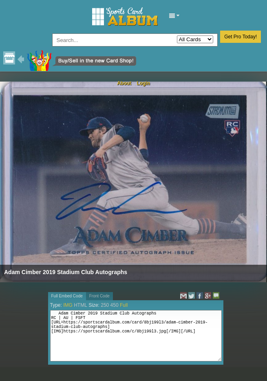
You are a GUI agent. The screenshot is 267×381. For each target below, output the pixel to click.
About (124, 83)
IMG (68, 305)
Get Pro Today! (240, 37)
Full (124, 305)
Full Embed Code (67, 296)
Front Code (99, 296)
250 (105, 305)
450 (114, 305)
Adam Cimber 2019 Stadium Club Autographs (65, 272)
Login (143, 83)
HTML (80, 305)
